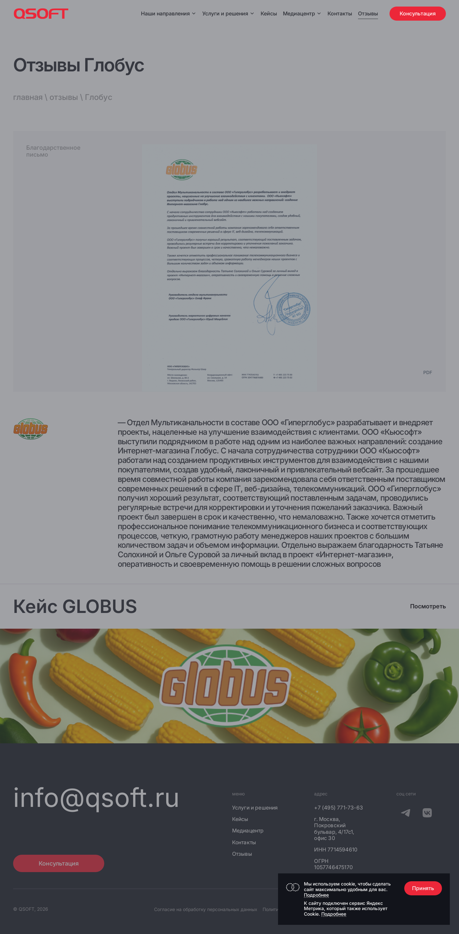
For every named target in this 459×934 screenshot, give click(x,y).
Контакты (340, 13)
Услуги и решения (228, 13)
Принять (423, 888)
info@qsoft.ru (96, 797)
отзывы (64, 97)
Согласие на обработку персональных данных (205, 909)
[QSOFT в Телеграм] (405, 814)
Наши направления (168, 13)
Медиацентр (299, 13)
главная (28, 97)
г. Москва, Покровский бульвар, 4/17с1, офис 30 (334, 828)
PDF (427, 372)
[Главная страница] (41, 13)
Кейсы (269, 13)
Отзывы (368, 13)
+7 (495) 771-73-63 (338, 808)
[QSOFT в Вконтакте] (427, 814)
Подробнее (316, 895)
